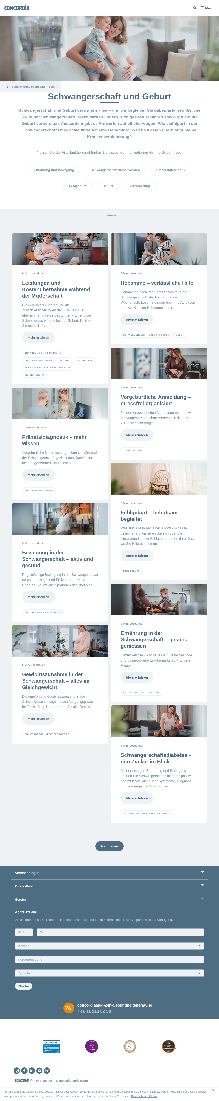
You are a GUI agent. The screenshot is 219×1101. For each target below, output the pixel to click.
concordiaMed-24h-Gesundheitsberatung (114, 1005)
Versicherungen (27, 873)
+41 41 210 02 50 (94, 1011)
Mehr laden (109, 846)
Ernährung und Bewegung (54, 170)
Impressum (44, 1080)
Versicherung (140, 186)
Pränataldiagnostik (170, 170)
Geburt (107, 186)
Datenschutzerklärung (72, 1080)
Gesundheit (24, 886)
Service (20, 899)
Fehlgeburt (77, 186)
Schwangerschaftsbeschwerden (115, 170)
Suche (24, 986)
